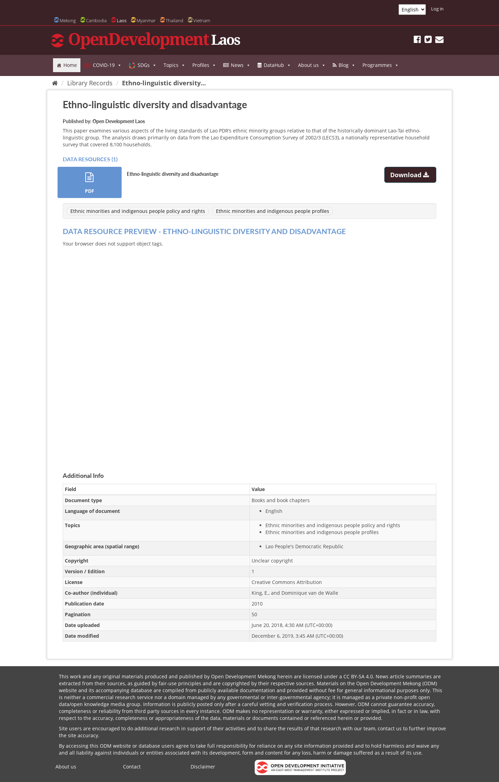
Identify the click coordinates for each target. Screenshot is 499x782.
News (241, 65)
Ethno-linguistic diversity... (164, 83)
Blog (347, 65)
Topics (174, 65)
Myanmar (146, 20)
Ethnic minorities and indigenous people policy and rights (137, 211)
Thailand (174, 20)
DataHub (277, 65)
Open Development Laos (119, 121)
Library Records (90, 83)
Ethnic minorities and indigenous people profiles (272, 211)
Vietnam (201, 20)
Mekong (68, 20)
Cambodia (96, 20)
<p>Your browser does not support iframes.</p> (249, 351)
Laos (121, 20)
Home (70, 65)
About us (312, 65)
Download (410, 175)
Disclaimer (203, 766)
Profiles (204, 65)
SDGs (147, 65)
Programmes (380, 65)
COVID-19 (107, 65)
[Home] (55, 83)
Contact (132, 766)
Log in (437, 9)
